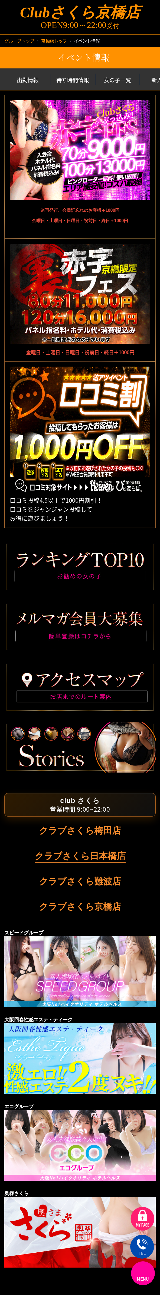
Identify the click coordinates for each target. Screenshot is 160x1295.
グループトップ (19, 40)
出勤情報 (27, 80)
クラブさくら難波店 (80, 881)
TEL (142, 1247)
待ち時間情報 (72, 80)
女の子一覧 (117, 80)
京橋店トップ (54, 40)
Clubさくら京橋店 (80, 12)
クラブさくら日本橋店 (80, 856)
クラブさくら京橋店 (80, 907)
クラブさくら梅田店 (80, 830)
